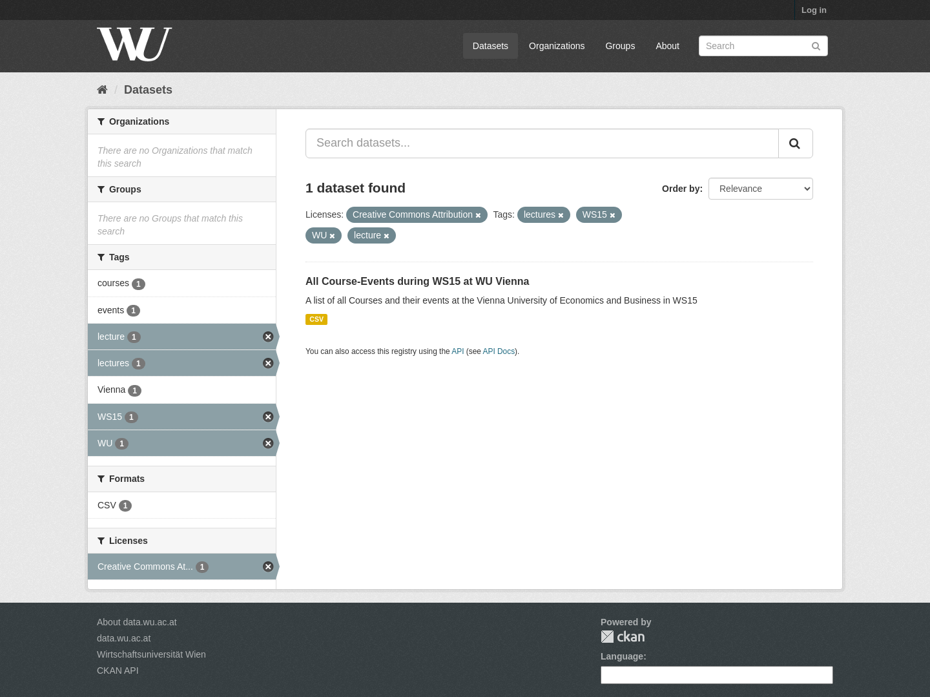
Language (622, 656)
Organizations (556, 46)
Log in (814, 10)
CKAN (623, 636)
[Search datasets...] (542, 143)
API (457, 351)
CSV (316, 319)
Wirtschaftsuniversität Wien (151, 654)
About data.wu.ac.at (137, 622)
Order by (680, 188)
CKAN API (118, 670)
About (667, 46)
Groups (620, 46)
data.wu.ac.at (123, 638)
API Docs (499, 351)
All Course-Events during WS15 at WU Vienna (417, 281)
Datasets (490, 46)
